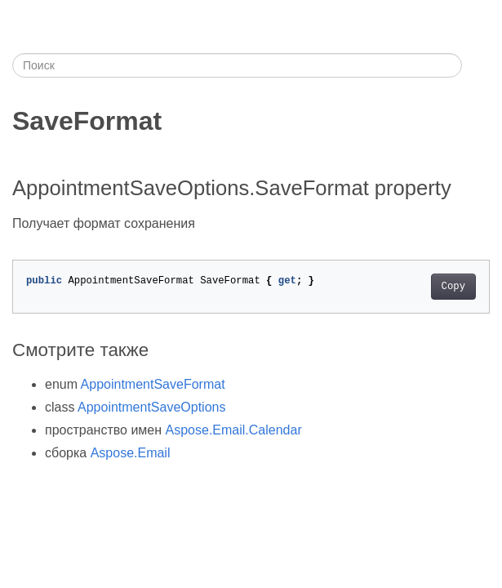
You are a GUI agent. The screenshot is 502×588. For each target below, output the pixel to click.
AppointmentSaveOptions (151, 407)
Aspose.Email (131, 453)
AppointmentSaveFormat (153, 384)
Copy (453, 286)
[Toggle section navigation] (476, 65)
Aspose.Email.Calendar (234, 430)
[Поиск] (237, 65)
